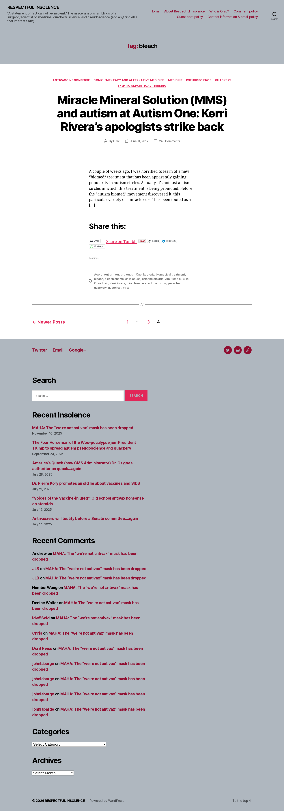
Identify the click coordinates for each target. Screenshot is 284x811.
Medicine (175, 80)
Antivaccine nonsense (71, 80)
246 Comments (169, 141)
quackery (100, 287)
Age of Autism (103, 274)
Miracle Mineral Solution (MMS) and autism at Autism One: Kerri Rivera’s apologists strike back (142, 113)
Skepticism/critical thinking (142, 85)
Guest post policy (190, 17)
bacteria (148, 274)
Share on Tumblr (133, 240)
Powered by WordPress (106, 801)
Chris (37, 633)
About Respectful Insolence (184, 11)
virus (126, 287)
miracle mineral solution (142, 283)
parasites (174, 283)
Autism (119, 274)
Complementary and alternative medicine (129, 80)
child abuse (132, 279)
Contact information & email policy (233, 17)
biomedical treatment (170, 274)
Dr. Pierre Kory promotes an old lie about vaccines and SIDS (86, 483)
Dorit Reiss (42, 648)
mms (163, 283)
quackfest (115, 287)
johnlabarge (43, 663)
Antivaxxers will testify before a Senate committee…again (85, 518)
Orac (116, 141)
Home (155, 11)
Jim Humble (173, 279)
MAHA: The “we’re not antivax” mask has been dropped (82, 428)
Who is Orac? (219, 11)
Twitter (39, 350)
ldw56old (41, 618)
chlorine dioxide (153, 279)
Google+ (77, 350)
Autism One (134, 274)
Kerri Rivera (117, 283)
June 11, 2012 (139, 141)
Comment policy (246, 11)
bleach (98, 279)
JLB (35, 568)
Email (58, 350)
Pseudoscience (198, 80)
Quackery (223, 80)
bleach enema (114, 279)
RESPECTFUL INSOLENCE (33, 7)
